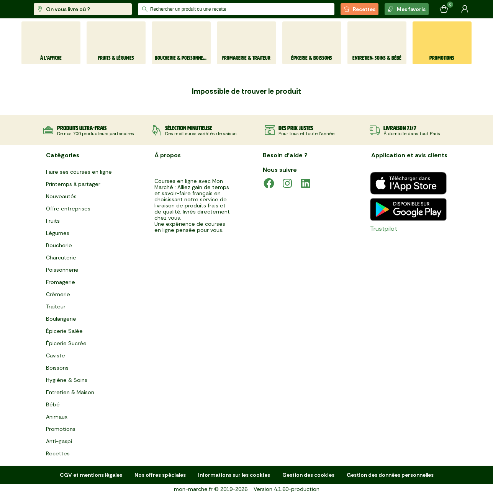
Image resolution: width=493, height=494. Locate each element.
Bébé (53, 404)
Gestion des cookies (308, 475)
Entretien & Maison (70, 392)
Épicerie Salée (64, 331)
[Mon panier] (444, 9)
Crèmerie (58, 294)
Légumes (57, 233)
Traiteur (56, 306)
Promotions (60, 429)
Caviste (55, 355)
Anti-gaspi (59, 441)
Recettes (359, 9)
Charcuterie (61, 257)
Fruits (53, 220)
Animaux (56, 416)
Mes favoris (407, 9)
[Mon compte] (464, 9)
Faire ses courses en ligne (79, 171)
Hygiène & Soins (66, 380)
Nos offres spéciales (160, 475)
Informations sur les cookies (234, 475)
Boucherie (59, 245)
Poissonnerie (62, 269)
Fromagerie (60, 282)
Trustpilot (383, 229)
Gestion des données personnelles (390, 475)
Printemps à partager (73, 184)
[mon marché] (46, 9)
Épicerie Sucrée (66, 343)
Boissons (57, 367)
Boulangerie (61, 318)
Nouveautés (61, 196)
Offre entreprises (68, 208)
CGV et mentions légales (91, 475)
